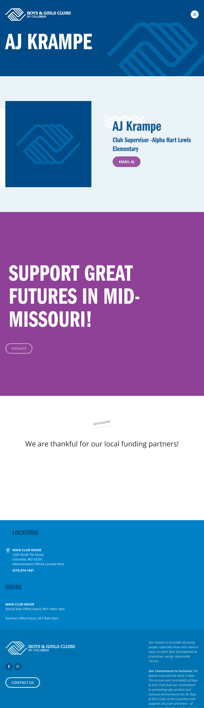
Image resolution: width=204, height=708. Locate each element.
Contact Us (23, 682)
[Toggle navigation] (195, 14)
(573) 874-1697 (23, 572)
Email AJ (126, 161)
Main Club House (26, 551)
